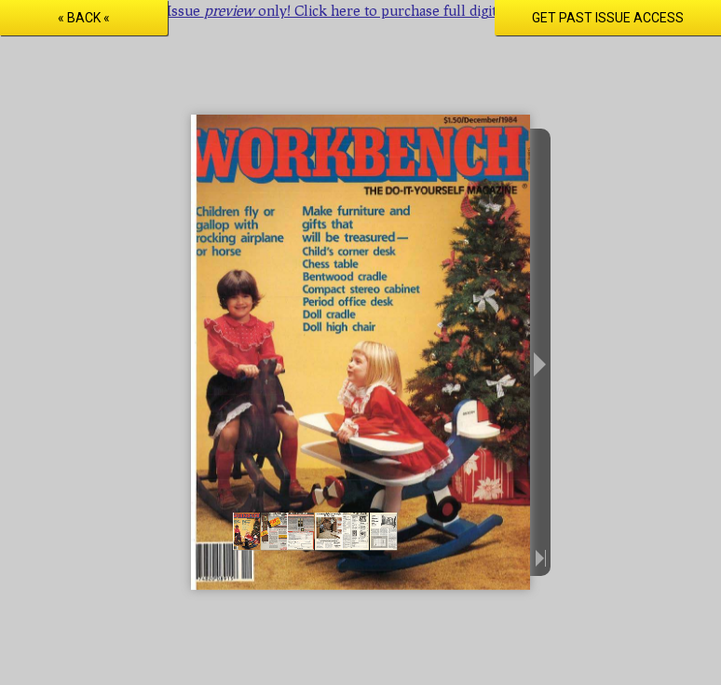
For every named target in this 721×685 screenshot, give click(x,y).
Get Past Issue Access (608, 17)
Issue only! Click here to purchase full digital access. (361, 10)
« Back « (84, 17)
